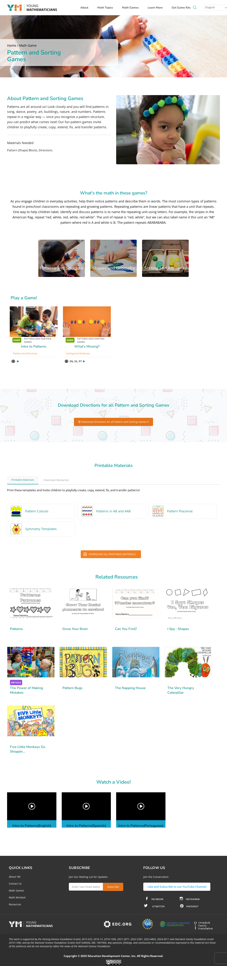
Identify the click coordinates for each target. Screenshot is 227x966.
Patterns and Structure (25, 353)
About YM (14, 876)
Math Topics (106, 8)
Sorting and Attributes (78, 353)
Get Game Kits (181, 8)
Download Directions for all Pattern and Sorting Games (113, 421)
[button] (31, 806)
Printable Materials (22, 479)
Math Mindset (17, 897)
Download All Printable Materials (112, 554)
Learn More (157, 8)
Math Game (28, 45)
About (86, 8)
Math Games (132, 8)
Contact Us (15, 883)
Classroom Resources (56, 480)
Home (11, 45)
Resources (15, 904)
